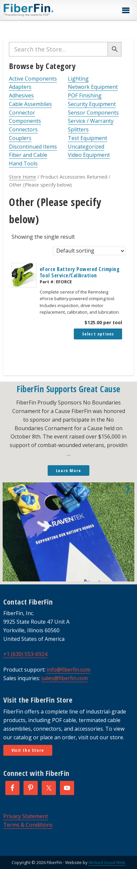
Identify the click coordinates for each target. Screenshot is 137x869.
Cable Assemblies (30, 104)
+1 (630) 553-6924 (25, 654)
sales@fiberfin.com (64, 678)
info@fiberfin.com (68, 669)
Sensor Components (93, 112)
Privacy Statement (25, 816)
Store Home (22, 176)
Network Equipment (93, 86)
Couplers (20, 138)
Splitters (78, 129)
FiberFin (40, 10)
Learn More (68, 470)
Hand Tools (23, 163)
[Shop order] (89, 251)
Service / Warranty (91, 120)
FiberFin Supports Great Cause (68, 389)
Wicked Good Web (106, 862)
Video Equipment (89, 154)
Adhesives (21, 95)
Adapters (20, 86)
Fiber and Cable (28, 154)
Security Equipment (92, 104)
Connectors (23, 129)
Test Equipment (87, 138)
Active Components (33, 78)
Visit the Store (28, 750)
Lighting (78, 78)
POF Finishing (85, 95)
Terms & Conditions (28, 824)
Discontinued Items (33, 146)
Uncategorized (86, 146)
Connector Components (25, 117)
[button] (125, 11)
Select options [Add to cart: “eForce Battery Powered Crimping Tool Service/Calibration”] (98, 334)
